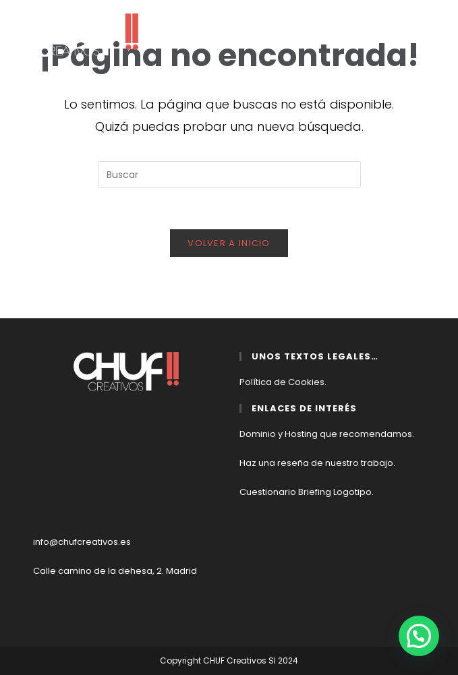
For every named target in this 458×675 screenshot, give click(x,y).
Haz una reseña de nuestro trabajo (316, 463)
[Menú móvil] (428, 21)
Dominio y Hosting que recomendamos (325, 434)
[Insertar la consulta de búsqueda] (229, 174)
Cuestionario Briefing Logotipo (305, 492)
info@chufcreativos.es (82, 541)
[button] (419, 636)
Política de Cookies (281, 382)
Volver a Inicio (229, 243)
